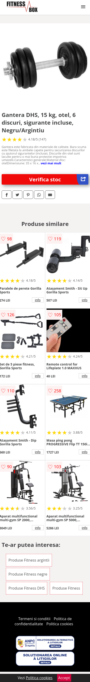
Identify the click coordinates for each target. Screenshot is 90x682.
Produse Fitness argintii (28, 560)
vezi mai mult (51, 163)
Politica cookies (59, 623)
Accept (64, 677)
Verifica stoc (58, 179)
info (38, 300)
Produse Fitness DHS (26, 588)
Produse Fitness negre (27, 574)
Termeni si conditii (34, 618)
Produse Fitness (66, 588)
